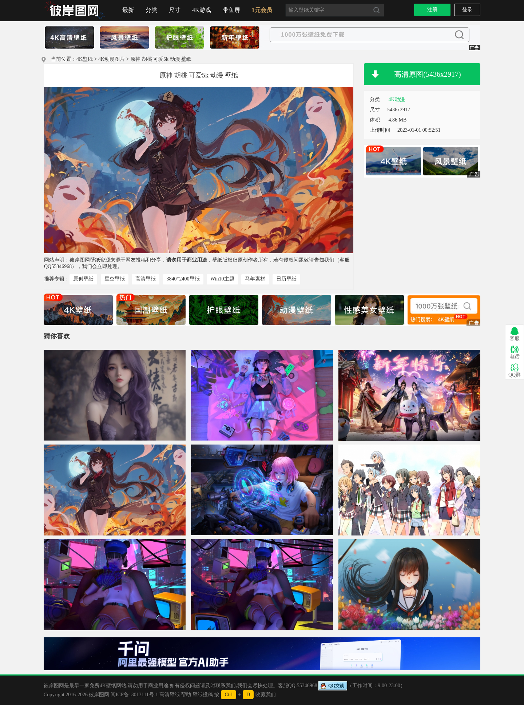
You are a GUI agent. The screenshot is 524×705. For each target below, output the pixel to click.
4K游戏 (201, 10)
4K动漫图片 (111, 59)
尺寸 (174, 10)
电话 (514, 352)
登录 (467, 9)
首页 (75, 10)
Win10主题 (222, 279)
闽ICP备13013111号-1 (134, 694)
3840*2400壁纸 (183, 279)
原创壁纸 (83, 279)
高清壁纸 (145, 279)
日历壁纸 (286, 279)
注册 (432, 9)
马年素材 (255, 279)
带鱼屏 (231, 10)
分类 (151, 10)
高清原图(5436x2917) (427, 74)
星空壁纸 (114, 279)
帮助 (186, 694)
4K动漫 (397, 99)
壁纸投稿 (202, 694)
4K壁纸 (84, 59)
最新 (128, 10)
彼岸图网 (99, 694)
